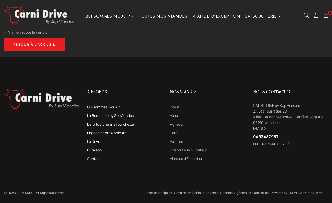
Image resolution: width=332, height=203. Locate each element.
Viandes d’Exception (186, 158)
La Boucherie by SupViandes (110, 115)
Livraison (94, 149)
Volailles (176, 141)
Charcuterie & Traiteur (188, 149)
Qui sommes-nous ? (103, 106)
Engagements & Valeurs (106, 132)
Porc (173, 132)
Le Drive (93, 141)
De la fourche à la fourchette (110, 124)
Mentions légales (159, 192)
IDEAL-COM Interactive (306, 192)
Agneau (176, 124)
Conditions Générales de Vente (196, 192)
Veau (174, 115)
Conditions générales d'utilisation (244, 192)
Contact (94, 158)
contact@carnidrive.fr (271, 143)
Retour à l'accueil (34, 44)
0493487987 (266, 136)
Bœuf (174, 106)
